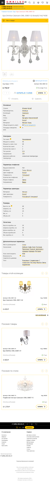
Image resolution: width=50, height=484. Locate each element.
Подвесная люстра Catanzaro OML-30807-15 (18, 398)
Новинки (4, 442)
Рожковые (25, 260)
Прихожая (25, 249)
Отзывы (29, 445)
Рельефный (26, 196)
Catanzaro (25, 113)
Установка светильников (33, 436)
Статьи (28, 449)
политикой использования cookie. (25, 472)
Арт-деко (25, 118)
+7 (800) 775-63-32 (6, 7)
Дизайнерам (30, 444)
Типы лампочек (31, 451)
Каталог (10, 12)
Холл (33, 247)
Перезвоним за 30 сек (19, 8)
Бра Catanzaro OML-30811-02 (13, 300)
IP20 (23, 254)
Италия (14, 81)
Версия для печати (40, 81)
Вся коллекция (42, 315)
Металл (24, 123)
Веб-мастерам (30, 442)
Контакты (4, 435)
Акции (3, 444)
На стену (33, 262)
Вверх (24, 182)
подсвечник (26, 265)
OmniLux (6, 81)
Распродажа (5, 440)
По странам (4, 438)
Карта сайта (5, 445)
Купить (42, 93)
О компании (6, 432)
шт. (18, 427)
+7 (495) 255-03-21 (6, 8)
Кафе (30, 247)
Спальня (32, 249)
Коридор (31, 251)
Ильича (39, 262)
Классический (33, 118)
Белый (24, 120)
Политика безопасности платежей (25, 461)
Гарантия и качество (32, 438)
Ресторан (38, 251)
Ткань (30, 123)
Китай (30, 108)
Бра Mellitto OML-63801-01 (12, 351)
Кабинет (25, 247)
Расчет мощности (30, 125)
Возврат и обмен (31, 440)
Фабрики (4, 436)
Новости (29, 447)
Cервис (29, 432)
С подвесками (34, 260)
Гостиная (39, 247)
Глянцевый (25, 175)
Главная (4, 12)
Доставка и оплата (31, 435)
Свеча (24, 180)
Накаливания (26, 139)
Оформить (29, 427)
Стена (24, 245)
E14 (23, 151)
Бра (14, 12)
